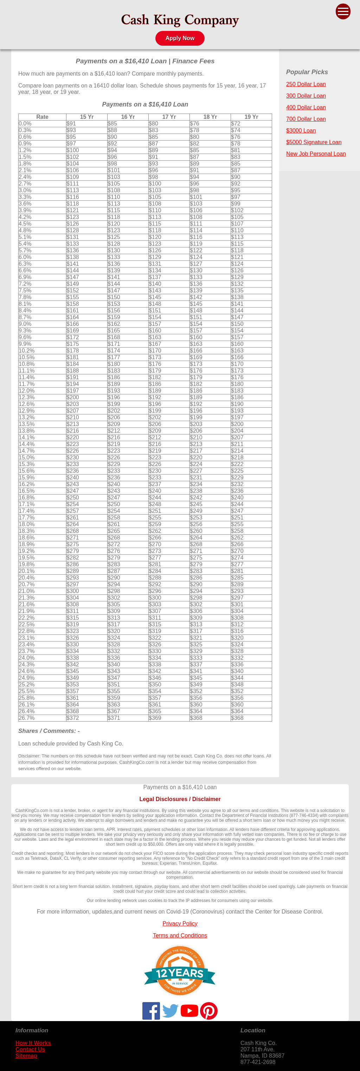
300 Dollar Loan (306, 96)
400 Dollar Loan (306, 107)
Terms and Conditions (180, 935)
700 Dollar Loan (306, 119)
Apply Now (180, 38)
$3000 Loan (301, 131)
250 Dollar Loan (306, 84)
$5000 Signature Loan (313, 142)
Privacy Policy (180, 924)
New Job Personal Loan (316, 154)
